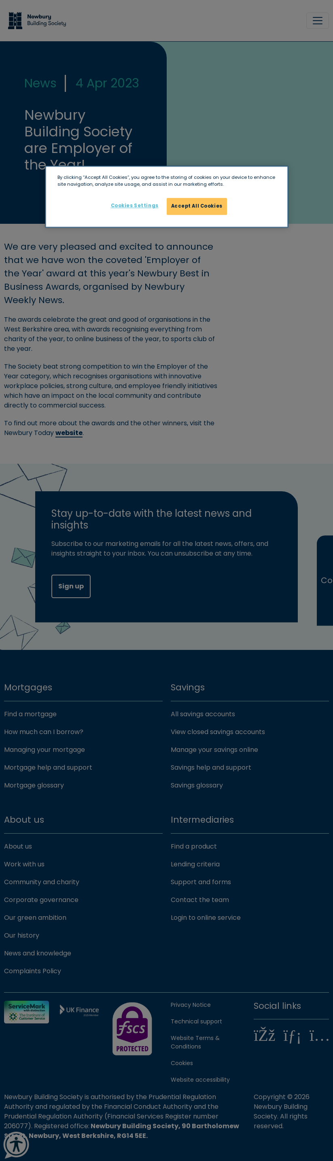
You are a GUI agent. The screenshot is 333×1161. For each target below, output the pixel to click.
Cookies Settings (135, 206)
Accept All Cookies (197, 206)
